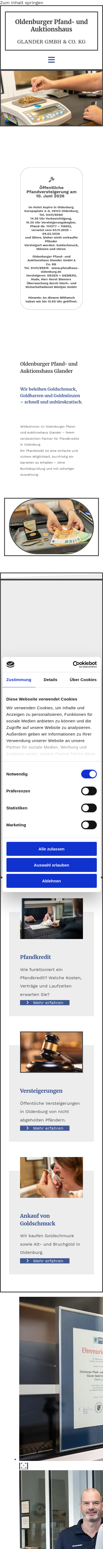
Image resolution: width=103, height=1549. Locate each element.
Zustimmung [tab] (18, 679)
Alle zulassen (51, 849)
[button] (44, 1002)
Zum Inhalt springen (21, 2)
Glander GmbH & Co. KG (51, 42)
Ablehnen (51, 881)
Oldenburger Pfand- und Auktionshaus (51, 25)
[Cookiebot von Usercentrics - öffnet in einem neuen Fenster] (73, 664)
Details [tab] (50, 679)
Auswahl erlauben (51, 864)
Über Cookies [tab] (83, 679)
